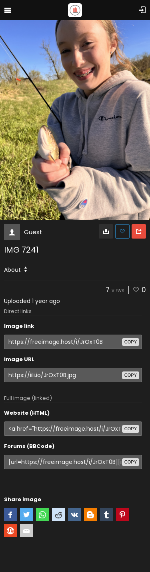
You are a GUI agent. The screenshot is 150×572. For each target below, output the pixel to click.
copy (130, 341)
